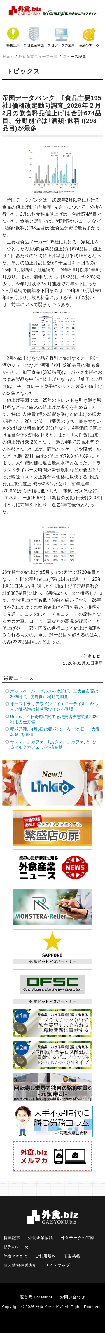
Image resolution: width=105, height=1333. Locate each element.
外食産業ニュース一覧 (38, 56)
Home (8, 56)
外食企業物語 (34, 45)
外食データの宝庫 (61, 45)
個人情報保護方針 (20, 1265)
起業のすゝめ (89, 45)
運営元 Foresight (36, 1297)
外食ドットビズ (49, 1307)
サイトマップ (57, 1265)
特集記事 (13, 45)
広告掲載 (72, 1256)
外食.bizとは (15, 1256)
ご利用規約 (45, 1256)
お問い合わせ (72, 1297)
